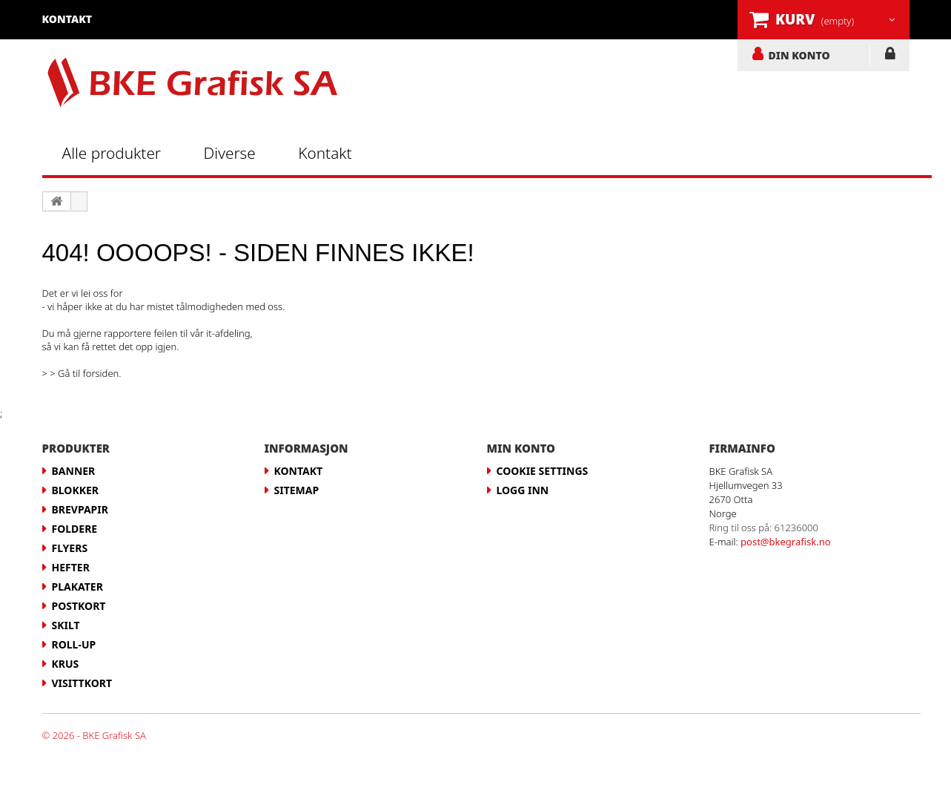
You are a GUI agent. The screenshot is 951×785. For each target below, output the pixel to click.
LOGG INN (890, 56)
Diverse (230, 152)
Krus (65, 664)
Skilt (66, 625)
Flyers (70, 548)
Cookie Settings (543, 471)
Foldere (75, 529)
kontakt (67, 19)
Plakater (77, 586)
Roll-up (74, 644)
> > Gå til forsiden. (82, 373)
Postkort (79, 606)
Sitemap (296, 490)
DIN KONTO (799, 55)
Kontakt (324, 152)
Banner (74, 471)
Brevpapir (80, 509)
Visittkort (82, 683)
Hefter (71, 567)
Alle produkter (112, 152)
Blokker (75, 490)
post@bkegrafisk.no (785, 541)
